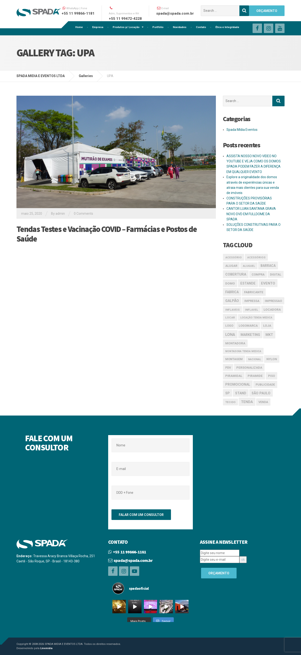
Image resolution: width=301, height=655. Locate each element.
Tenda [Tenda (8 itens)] (247, 402)
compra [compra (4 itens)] (258, 274)
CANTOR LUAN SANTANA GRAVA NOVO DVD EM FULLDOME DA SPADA (251, 214)
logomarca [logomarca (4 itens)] (248, 325)
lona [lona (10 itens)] (230, 334)
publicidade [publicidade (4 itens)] (265, 384)
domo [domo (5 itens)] (230, 283)
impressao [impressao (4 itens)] (273, 301)
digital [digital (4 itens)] (275, 274)
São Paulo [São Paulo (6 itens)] (261, 393)
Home (79, 27)
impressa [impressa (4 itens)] (251, 301)
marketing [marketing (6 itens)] (250, 335)
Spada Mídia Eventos (241, 130)
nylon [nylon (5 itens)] (271, 359)
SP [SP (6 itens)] (227, 393)
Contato (201, 27)
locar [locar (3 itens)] (230, 317)
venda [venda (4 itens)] (263, 402)
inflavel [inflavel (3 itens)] (251, 309)
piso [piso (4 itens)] (271, 376)
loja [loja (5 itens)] (267, 325)
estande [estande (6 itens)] (248, 283)
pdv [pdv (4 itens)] (228, 367)
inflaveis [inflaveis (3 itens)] (232, 309)
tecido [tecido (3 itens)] (230, 402)
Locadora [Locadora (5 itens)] (272, 309)
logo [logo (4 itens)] (229, 325)
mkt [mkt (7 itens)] (269, 335)
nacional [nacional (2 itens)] (254, 359)
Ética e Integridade (227, 27)
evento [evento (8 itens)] (268, 283)
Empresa (97, 27)
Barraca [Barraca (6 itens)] (268, 266)
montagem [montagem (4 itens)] (234, 359)
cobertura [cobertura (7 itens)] (235, 274)
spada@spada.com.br (133, 560)
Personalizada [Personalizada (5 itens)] (249, 367)
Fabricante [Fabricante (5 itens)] (253, 292)
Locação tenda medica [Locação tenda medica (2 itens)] (256, 317)
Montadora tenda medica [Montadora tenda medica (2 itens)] (243, 351)
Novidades (179, 27)
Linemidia (46, 648)
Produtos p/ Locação (126, 27)
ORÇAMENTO (266, 11)
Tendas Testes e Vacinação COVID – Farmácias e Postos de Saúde (106, 234)
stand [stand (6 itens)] (240, 393)
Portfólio (157, 27)
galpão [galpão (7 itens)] (232, 301)
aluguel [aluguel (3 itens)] (249, 266)
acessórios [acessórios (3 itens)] (256, 257)
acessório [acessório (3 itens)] (233, 257)
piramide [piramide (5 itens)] (255, 376)
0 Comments (83, 213)
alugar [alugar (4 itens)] (231, 266)
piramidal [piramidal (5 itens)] (233, 376)
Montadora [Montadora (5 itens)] (235, 343)
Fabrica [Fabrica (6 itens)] (232, 292)
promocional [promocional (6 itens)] (237, 384)
